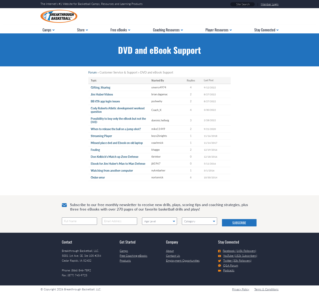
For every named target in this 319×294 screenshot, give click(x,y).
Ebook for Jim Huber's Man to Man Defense (118, 163)
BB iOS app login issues (105, 101)
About (170, 250)
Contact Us (173, 255)
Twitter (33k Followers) (234, 260)
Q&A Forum (228, 265)
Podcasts (226, 270)
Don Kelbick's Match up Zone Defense (114, 156)
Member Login (270, 4)
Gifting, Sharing (100, 87)
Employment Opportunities (183, 260)
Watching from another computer (112, 170)
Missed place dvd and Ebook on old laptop (117, 143)
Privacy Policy (240, 289)
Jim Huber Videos (102, 94)
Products (125, 260)
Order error (98, 177)
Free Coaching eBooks (133, 255)
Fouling (95, 149)
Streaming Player (101, 136)
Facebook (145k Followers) (237, 250)
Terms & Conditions (266, 289)
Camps (124, 250)
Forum (92, 72)
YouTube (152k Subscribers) (237, 255)
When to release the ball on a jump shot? (116, 129)
